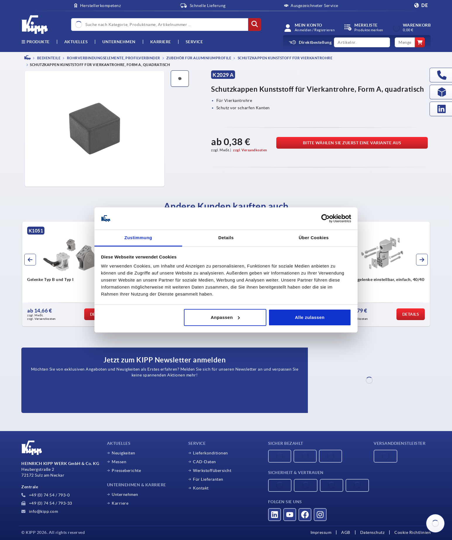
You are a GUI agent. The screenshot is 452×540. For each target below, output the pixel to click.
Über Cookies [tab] (314, 237)
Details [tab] (226, 237)
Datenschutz (372, 532)
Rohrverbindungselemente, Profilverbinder (113, 58)
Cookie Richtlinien (412, 532)
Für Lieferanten (208, 479)
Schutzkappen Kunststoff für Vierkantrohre (284, 58)
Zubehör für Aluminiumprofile (199, 58)
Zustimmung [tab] (138, 237)
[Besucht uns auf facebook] (305, 514)
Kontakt (201, 488)
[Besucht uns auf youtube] (289, 514)
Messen (119, 461)
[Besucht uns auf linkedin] (274, 514)
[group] (71, 274)
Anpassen (225, 317)
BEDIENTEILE (48, 58)
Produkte (35, 42)
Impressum (321, 532)
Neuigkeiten (123, 453)
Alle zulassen (310, 317)
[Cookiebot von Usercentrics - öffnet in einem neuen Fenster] (325, 218)
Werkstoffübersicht (212, 470)
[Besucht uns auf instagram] (320, 514)
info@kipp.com (39, 511)
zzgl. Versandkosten (250, 150)
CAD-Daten (204, 461)
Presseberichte (126, 470)
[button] (30, 259)
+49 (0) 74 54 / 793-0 (45, 495)
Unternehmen (119, 42)
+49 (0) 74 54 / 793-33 (46, 503)
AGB (345, 532)
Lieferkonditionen (210, 453)
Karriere (160, 42)
